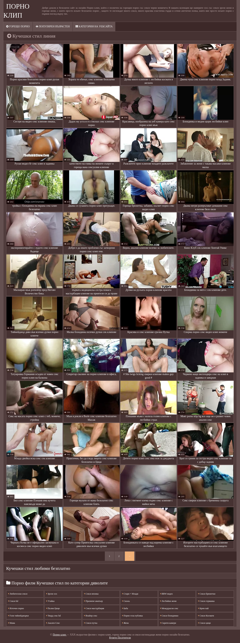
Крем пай (203, 608)
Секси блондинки (169, 615)
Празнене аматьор (93, 601)
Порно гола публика (132, 615)
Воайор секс (90, 615)
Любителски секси (17, 593)
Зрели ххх (51, 593)
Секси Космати (206, 615)
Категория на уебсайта (94, 26)
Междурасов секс (169, 608)
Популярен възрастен (53, 26)
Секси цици (204, 623)
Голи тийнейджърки (18, 615)
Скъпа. (126, 601)
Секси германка (206, 601)
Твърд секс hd (53, 615)
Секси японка (91, 593)
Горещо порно (18, 26)
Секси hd (13, 601)
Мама (11, 623)
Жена (125, 623)
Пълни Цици (53, 608)
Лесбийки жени (168, 601)
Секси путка (90, 623)
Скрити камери (168, 623)
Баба (125, 608)
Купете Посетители (120, 637)
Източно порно (16, 608)
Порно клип (60, 634)
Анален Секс (53, 623)
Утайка (50, 601)
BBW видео (166, 593)
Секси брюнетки (206, 593)
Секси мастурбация (94, 608)
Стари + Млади (130, 593)
